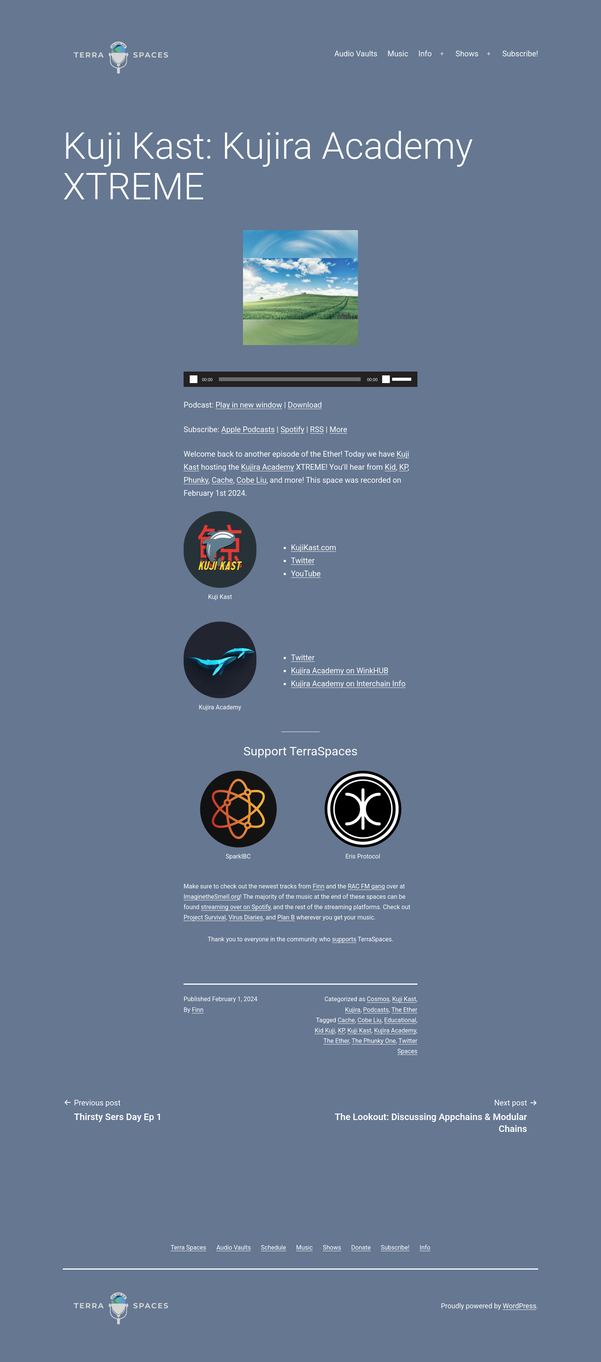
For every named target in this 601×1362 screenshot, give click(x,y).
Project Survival (205, 917)
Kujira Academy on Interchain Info (348, 683)
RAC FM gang (366, 886)
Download (305, 405)
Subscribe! (520, 53)
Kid (390, 467)
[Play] (193, 379)
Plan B (286, 917)
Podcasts (376, 1009)
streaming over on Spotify (235, 907)
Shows (467, 53)
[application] (300, 379)
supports (344, 939)
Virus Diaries (245, 917)
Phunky (196, 480)
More (338, 429)
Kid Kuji (325, 1030)
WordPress (519, 1306)
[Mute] (386, 379)
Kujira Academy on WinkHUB (339, 670)
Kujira (352, 1009)
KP (403, 467)
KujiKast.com (313, 547)
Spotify (292, 429)
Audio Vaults (355, 53)
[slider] (290, 379)
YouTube (306, 573)
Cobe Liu (251, 480)
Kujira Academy (267, 467)
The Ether (404, 1009)
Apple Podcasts (248, 429)
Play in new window (248, 405)
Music (398, 53)
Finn (318, 886)
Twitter (303, 560)
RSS (317, 429)
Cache (222, 480)
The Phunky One (373, 1041)
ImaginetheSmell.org (212, 896)
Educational (400, 1020)
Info (425, 53)
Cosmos (378, 999)
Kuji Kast (404, 999)
